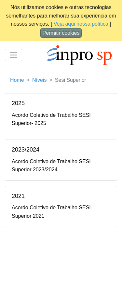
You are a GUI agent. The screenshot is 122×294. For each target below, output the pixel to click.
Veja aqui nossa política (81, 24)
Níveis (39, 80)
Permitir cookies (61, 33)
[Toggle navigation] (13, 55)
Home (17, 80)
